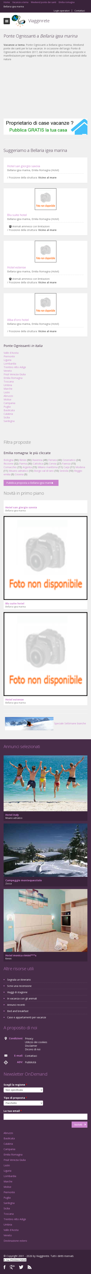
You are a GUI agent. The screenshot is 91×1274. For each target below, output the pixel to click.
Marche (8, 388)
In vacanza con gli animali (22, 998)
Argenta (27, 467)
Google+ (12, 1267)
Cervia (52, 463)
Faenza (66, 463)
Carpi (66, 467)
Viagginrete (39, 21)
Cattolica (38, 463)
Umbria (8, 385)
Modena (80, 467)
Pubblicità (30, 1062)
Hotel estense (16, 267)
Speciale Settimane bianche (45, 723)
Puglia (7, 406)
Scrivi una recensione (19, 986)
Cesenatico (69, 460)
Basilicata (9, 410)
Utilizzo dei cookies (36, 1042)
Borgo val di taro (44, 470)
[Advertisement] (45, 90)
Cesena (19, 474)
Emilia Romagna (13, 378)
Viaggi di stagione (17, 992)
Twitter (21, 1267)
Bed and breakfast (18, 1011)
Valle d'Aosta (11, 352)
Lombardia (10, 363)
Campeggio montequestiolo (23, 880)
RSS (30, 1267)
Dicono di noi (32, 1049)
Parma (23, 463)
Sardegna (9, 421)
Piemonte (9, 356)
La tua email (13, 1111)
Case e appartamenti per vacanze (26, 1017)
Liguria (7, 360)
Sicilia (7, 417)
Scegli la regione (15, 1084)
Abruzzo (8, 396)
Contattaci (79, 11)
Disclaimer (31, 1045)
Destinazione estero (15, 1240)
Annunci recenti (16, 1004)
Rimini (22, 460)
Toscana (9, 381)
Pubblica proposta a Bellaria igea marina (29, 482)
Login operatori (62, 11)
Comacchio (10, 467)
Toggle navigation (7, 21)
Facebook (5, 1267)
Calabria (8, 414)
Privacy (29, 1038)
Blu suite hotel (17, 215)
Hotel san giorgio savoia (23, 166)
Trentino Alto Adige (15, 367)
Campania (9, 403)
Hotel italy (12, 814)
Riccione (8, 463)
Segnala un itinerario (19, 979)
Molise (7, 399)
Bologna (8, 460)
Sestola (64, 470)
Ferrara (52, 460)
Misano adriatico (18, 470)
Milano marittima (48, 467)
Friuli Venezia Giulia (15, 374)
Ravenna (37, 460)
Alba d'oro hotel (18, 320)
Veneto (8, 370)
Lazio (7, 392)
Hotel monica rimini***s (20, 955)
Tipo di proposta (15, 1097)
